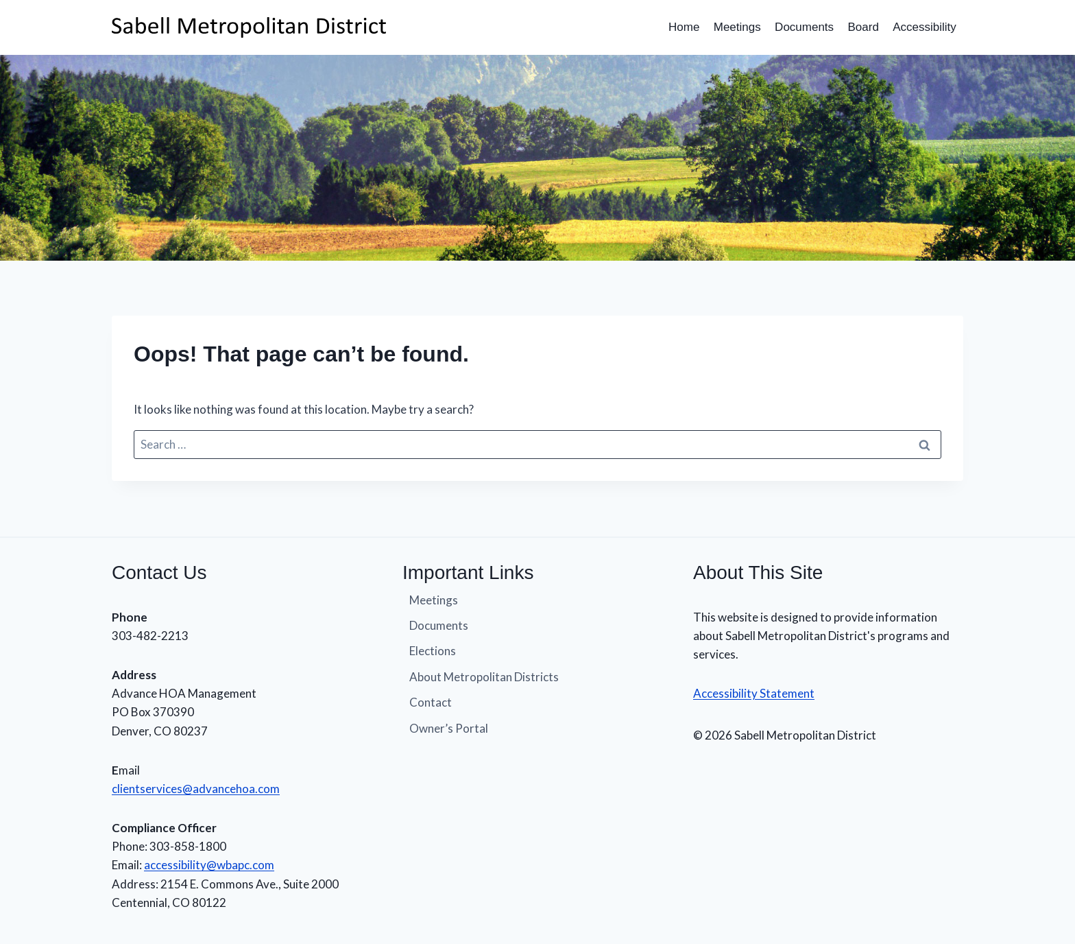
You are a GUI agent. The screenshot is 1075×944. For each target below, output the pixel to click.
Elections (432, 651)
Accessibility (924, 27)
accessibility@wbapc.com (209, 865)
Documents (804, 27)
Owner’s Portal (448, 728)
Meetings (737, 27)
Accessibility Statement (753, 693)
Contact (430, 702)
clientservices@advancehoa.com (196, 788)
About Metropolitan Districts (484, 677)
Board (862, 27)
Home (683, 27)
